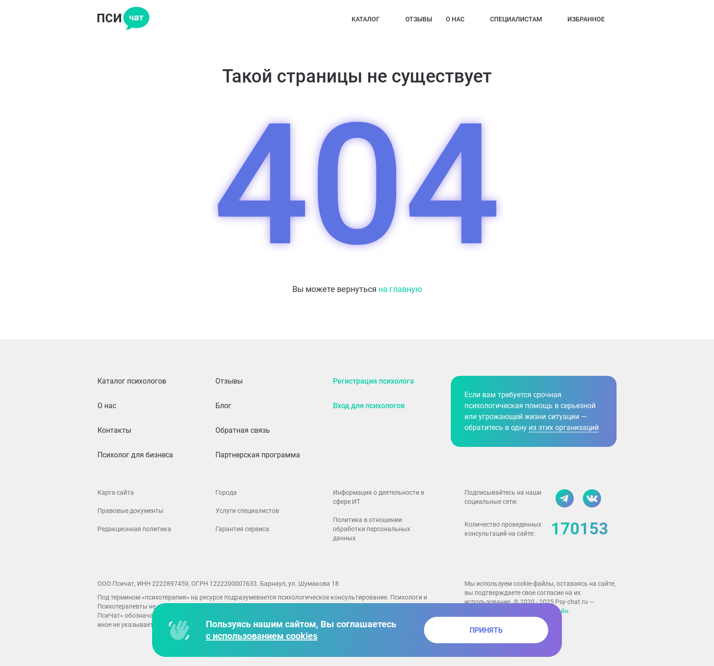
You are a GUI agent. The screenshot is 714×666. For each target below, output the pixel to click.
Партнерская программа (257, 455)
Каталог (372, 19)
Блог (223, 405)
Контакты (114, 430)
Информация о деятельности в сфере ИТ (378, 497)
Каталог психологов (131, 381)
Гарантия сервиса (242, 529)
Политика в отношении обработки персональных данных (371, 529)
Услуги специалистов (247, 510)
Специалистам (522, 19)
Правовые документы (130, 510)
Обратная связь (242, 430)
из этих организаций (564, 427)
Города (226, 492)
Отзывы (418, 19)
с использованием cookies (261, 635)
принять (486, 630)
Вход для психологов (369, 405)
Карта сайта (115, 492)
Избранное (592, 19)
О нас (461, 19)
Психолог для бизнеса (135, 455)
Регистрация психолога (373, 381)
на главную (400, 289)
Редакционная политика (134, 529)
